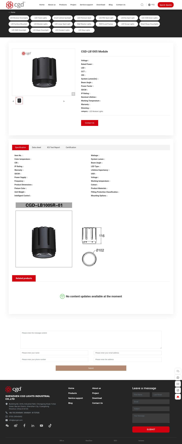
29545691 (27, 413)
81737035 (35, 413)
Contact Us (89, 123)
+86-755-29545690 (16, 413)
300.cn (61, 441)
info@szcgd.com (16, 420)
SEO (115, 441)
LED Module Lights (96, 111)
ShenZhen (89, 441)
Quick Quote (166, 5)
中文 (151, 5)
